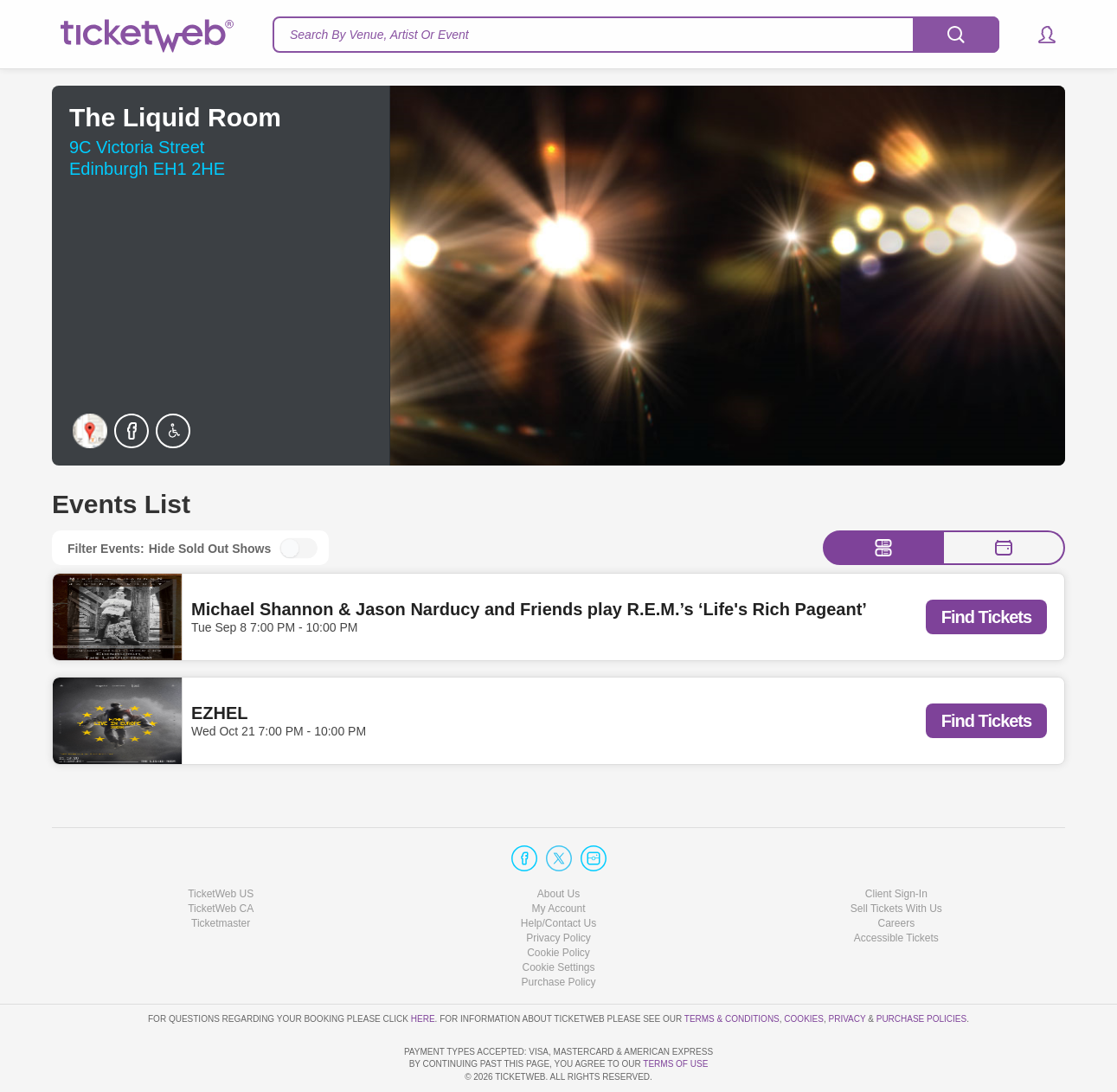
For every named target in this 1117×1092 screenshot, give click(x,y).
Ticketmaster (220, 874)
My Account (558, 859)
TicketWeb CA (221, 859)
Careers (896, 874)
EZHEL (219, 713)
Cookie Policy (558, 903)
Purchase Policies (921, 968)
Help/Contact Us (558, 874)
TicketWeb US (221, 844)
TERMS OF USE (675, 1064)
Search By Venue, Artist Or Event (379, 35)
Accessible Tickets (896, 889)
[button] (1039, 35)
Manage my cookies (558, 918)
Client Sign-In (896, 844)
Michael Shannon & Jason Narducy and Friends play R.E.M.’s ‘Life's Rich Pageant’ (529, 609)
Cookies (804, 968)
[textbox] (636, 34)
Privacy (847, 968)
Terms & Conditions (732, 968)
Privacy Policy (558, 889)
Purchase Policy (558, 933)
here (423, 968)
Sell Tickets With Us (896, 859)
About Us (558, 844)
